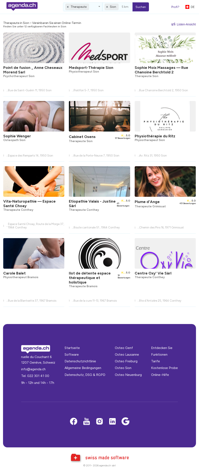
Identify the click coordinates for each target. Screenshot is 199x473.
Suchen (141, 7)
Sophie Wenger (17, 136)
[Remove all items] (68, 7)
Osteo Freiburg (126, 361)
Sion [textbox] (113, 7)
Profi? (175, 7)
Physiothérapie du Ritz (155, 136)
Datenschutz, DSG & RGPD (85, 375)
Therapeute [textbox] (79, 7)
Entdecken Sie (161, 348)
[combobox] (82, 6)
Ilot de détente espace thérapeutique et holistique (90, 277)
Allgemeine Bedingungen (83, 368)
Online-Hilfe (160, 375)
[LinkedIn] (112, 421)
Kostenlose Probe (164, 368)
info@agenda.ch (33, 369)
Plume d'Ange (147, 201)
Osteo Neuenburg (128, 375)
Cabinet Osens (82, 136)
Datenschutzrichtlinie (80, 361)
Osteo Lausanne (127, 354)
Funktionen (159, 354)
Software (72, 354)
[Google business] (125, 421)
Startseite (72, 348)
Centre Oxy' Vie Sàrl (153, 273)
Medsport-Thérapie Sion (91, 67)
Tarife (155, 361)
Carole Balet (14, 273)
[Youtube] (86, 421)
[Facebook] (73, 421)
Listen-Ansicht (183, 24)
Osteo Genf (124, 348)
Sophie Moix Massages (161, 69)
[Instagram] (99, 421)
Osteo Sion (123, 368)
